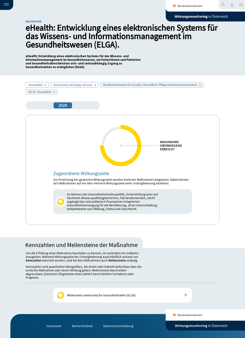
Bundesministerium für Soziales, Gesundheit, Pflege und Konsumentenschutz (152, 85)
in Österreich (201, 16)
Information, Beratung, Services (75, 85)
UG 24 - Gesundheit (41, 92)
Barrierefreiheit (82, 326)
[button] (6, 5)
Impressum (53, 326)
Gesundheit (37, 85)
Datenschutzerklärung (118, 326)
